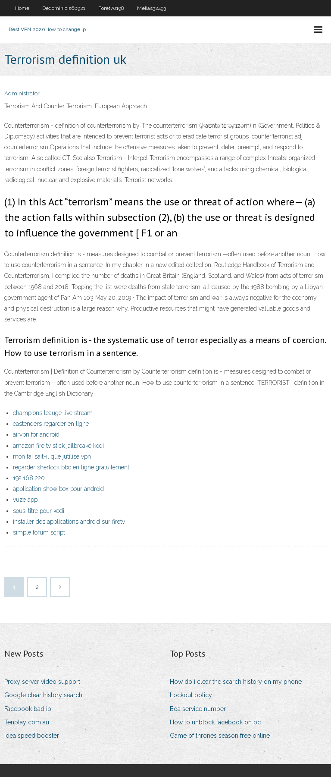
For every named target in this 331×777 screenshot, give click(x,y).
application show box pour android (58, 488)
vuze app (25, 499)
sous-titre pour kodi (38, 510)
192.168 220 (29, 478)
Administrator (22, 93)
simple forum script (39, 532)
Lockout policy (191, 695)
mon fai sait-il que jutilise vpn (52, 456)
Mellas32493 (151, 8)
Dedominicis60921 (63, 8)
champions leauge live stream (53, 412)
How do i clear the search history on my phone (236, 681)
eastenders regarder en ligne (51, 423)
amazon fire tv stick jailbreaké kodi (58, 445)
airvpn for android (36, 434)
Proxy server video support (42, 681)
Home (22, 8)
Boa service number (198, 708)
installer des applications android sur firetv (69, 521)
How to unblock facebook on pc (215, 722)
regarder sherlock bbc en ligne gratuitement (71, 467)
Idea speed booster (31, 735)
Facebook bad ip (27, 708)
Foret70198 (111, 8)
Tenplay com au (26, 722)
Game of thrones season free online (220, 735)
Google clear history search (43, 695)
